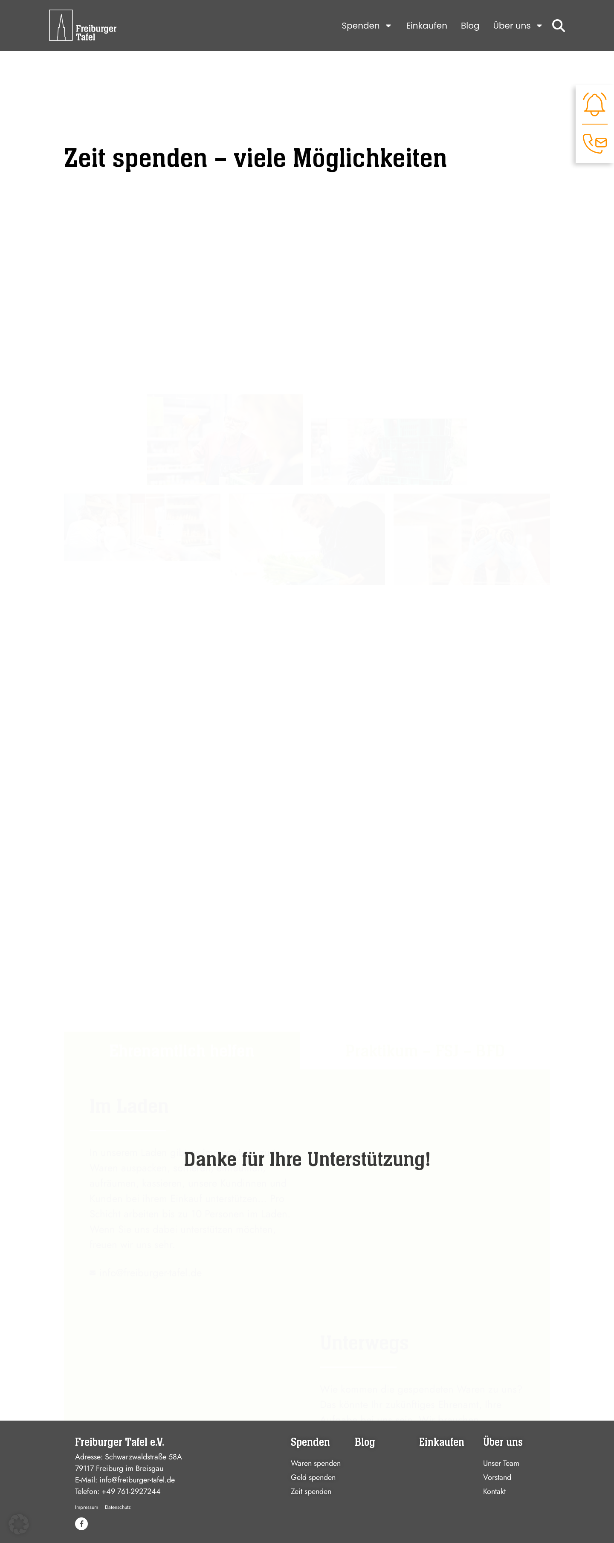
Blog (470, 26)
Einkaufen (426, 26)
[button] (19, 1524)
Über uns (518, 25)
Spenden (367, 25)
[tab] (182, 866)
